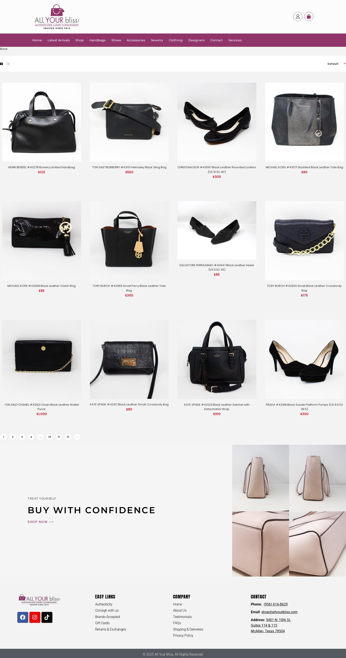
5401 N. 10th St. (278, 620)
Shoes (116, 40)
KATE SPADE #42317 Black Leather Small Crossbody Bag (129, 404)
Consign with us (106, 610)
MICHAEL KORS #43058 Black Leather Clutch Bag (41, 286)
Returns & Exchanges (110, 629)
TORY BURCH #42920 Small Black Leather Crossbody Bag (304, 288)
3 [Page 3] (22, 437)
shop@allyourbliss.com (279, 612)
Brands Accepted (107, 617)
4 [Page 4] (31, 437)
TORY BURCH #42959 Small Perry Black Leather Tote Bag (129, 288)
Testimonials (182, 617)
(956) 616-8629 (276, 604)
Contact (216, 40)
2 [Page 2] (13, 437)
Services (235, 40)
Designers (196, 40)
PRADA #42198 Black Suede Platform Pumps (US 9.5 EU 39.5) (304, 407)
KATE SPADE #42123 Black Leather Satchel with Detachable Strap (217, 407)
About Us (179, 610)
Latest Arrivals (59, 40)
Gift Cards (102, 623)
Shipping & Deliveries (188, 629)
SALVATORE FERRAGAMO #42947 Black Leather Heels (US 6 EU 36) (216, 267)
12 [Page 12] (68, 437)
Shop (79, 40)
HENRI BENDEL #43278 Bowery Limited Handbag (41, 167)
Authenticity (103, 604)
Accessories (136, 40)
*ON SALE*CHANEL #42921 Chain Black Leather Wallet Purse (41, 407)
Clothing (176, 40)
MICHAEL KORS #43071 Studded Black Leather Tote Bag (304, 167)
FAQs (177, 623)
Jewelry (157, 40)
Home (37, 40)
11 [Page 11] (59, 437)
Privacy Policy (183, 635)
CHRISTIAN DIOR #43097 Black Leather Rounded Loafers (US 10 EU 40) (216, 169)
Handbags (97, 40)
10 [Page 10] (49, 437)
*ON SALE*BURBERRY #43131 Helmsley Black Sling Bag (129, 167)
